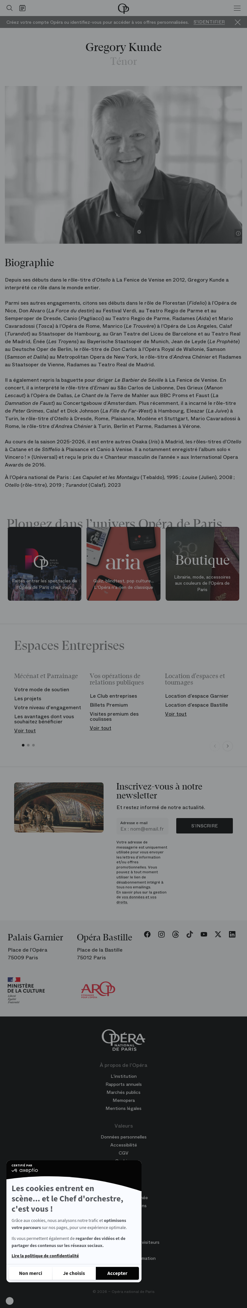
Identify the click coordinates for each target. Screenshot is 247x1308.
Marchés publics (123, 1092)
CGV (123, 1153)
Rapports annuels (123, 1084)
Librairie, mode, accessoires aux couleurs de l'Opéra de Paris (202, 583)
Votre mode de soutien (41, 689)
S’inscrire (204, 826)
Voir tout (25, 730)
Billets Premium (109, 705)
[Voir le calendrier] (24, 8)
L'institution (124, 1076)
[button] (10, 1301)
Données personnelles (124, 1137)
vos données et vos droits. (136, 899)
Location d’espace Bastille (196, 705)
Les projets (27, 698)
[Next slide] (228, 746)
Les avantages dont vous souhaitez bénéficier (44, 719)
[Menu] (237, 8)
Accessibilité (123, 1145)
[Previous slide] (215, 746)
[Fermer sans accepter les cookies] (30, 1273)
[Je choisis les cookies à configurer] (74, 1273)
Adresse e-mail (134, 822)
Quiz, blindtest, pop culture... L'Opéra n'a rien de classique (123, 584)
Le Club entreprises (113, 696)
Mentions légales (123, 1108)
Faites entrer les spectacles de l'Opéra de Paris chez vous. (44, 584)
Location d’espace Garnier (197, 696)
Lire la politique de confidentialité (45, 1256)
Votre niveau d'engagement (47, 707)
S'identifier (209, 22)
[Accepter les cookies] (117, 1273)
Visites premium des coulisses (114, 716)
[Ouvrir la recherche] (8, 8)
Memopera (124, 1100)
